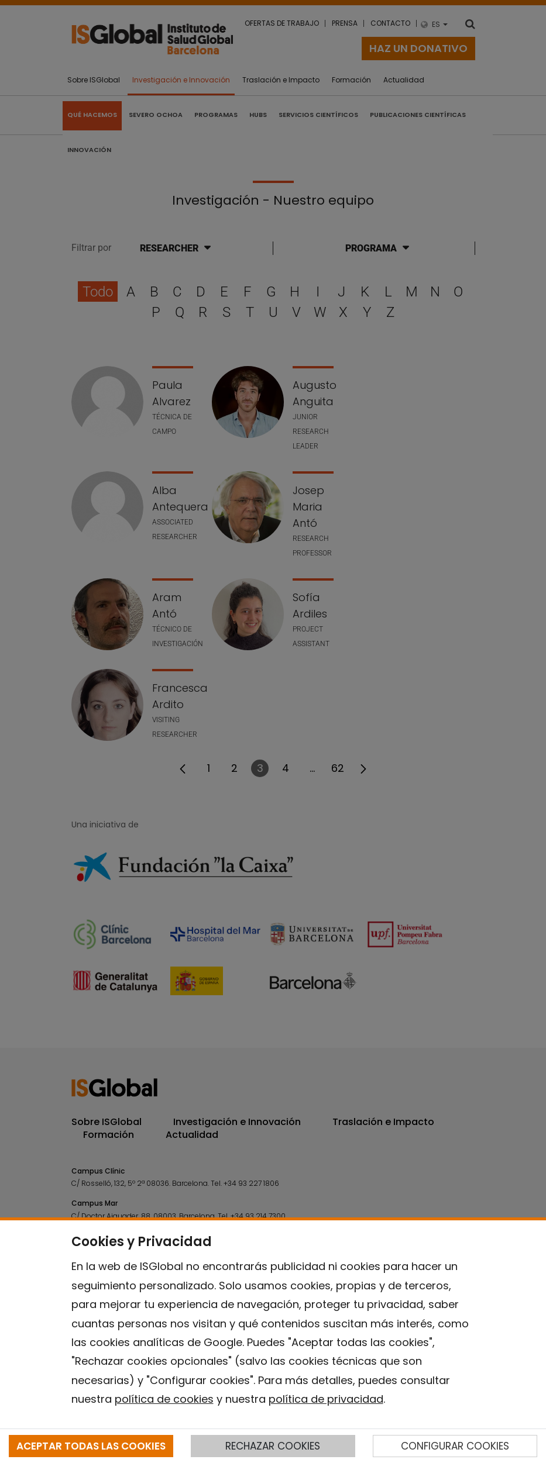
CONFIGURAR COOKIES (455, 1446)
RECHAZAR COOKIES (272, 1446)
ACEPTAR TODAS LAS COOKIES (91, 1446)
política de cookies (164, 1399)
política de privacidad (326, 1399)
